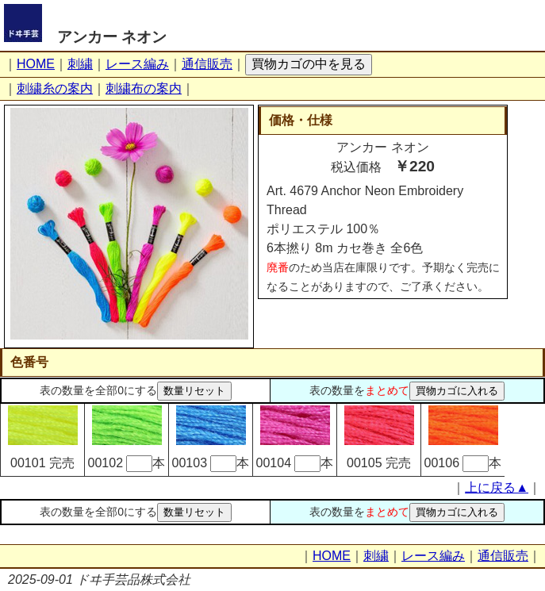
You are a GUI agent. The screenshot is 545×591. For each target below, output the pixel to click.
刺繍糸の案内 (55, 88)
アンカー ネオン (112, 37)
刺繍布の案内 (144, 88)
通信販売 (207, 64)
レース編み (137, 64)
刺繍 (80, 64)
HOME (36, 64)
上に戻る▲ (496, 487)
